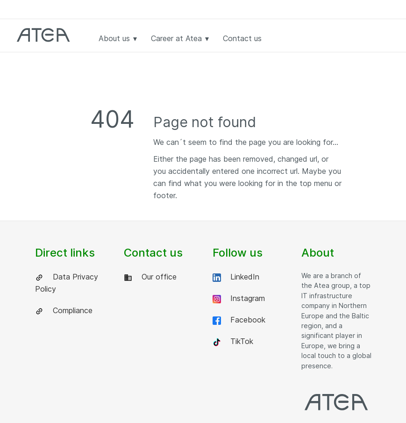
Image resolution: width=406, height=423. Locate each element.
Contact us (242, 38)
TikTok (233, 341)
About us (118, 38)
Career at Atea (180, 38)
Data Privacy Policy (66, 283)
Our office (150, 277)
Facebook (239, 320)
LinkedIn (236, 277)
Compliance (64, 310)
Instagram (239, 298)
